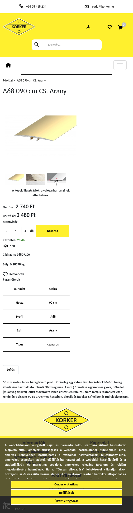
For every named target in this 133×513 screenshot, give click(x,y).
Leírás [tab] (11, 370)
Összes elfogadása (66, 501)
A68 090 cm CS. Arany (31, 80)
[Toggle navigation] (120, 65)
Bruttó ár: (9, 216)
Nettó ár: (9, 207)
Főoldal (8, 80)
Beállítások (66, 493)
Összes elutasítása (66, 484)
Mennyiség (10, 222)
